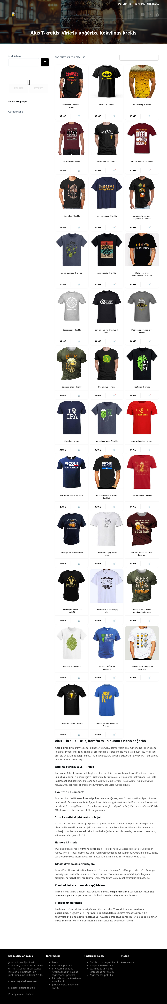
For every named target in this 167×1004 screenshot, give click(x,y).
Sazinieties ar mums (101, 968)
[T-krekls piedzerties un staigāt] (71, 597)
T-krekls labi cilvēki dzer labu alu (142, 564)
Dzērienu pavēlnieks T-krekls (142, 336)
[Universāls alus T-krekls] (71, 712)
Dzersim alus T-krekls (72, 392)
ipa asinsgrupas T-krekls (107, 449)
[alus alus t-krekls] (106, 81)
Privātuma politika (62, 968)
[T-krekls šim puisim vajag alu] (106, 597)
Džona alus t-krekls (106, 392)
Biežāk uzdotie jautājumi (104, 962)
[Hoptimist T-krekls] (142, 369)
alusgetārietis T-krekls (106, 220)
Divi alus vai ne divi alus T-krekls (106, 336)
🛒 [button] (79, 116)
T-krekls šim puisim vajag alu (107, 622)
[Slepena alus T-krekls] (142, 482)
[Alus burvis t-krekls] (71, 139)
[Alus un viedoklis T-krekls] (142, 139)
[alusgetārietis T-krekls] (106, 196)
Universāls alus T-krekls (72, 737)
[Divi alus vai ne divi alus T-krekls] (106, 312)
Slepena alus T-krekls (142, 505)
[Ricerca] (45, 62)
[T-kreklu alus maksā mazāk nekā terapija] (142, 597)
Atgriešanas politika (101, 974)
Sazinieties (124, 4)
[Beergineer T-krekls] (71, 312)
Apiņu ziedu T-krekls (106, 277)
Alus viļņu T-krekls (71, 220)
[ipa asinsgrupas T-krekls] (106, 424)
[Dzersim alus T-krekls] (71, 369)
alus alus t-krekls (106, 104)
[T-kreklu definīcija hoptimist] (106, 655)
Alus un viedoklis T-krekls (142, 163)
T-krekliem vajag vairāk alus (106, 564)
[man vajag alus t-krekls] (142, 424)
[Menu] (142, 14)
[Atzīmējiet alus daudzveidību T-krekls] (142, 254)
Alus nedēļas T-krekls (107, 162)
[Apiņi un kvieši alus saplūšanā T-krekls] (142, 196)
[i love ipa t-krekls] (71, 424)
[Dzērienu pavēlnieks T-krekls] (142, 312)
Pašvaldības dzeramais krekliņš (106, 506)
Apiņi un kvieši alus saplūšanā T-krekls (142, 221)
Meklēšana (14, 56)
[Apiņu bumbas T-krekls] (71, 254)
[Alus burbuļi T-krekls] (142, 81)
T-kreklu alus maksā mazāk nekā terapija (142, 622)
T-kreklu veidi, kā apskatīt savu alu (142, 679)
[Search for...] (67, 15)
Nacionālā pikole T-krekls (72, 506)
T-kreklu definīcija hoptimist (107, 679)
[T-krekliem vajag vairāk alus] (106, 539)
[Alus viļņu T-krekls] (71, 196)
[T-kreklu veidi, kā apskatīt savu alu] (142, 655)
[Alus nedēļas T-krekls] (106, 139)
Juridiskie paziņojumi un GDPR (65, 986)
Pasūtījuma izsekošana (21, 994)
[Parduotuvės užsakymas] (139, 57)
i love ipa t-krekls (71, 447)
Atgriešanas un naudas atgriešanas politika (65, 973)
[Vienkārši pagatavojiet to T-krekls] (106, 712)
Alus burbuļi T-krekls (141, 104)
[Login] (150, 15)
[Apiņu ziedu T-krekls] (106, 254)
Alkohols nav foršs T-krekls (71, 106)
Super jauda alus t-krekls (71, 564)
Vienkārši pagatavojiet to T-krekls (106, 737)
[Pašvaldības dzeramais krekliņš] (106, 482)
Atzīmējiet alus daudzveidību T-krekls (142, 279)
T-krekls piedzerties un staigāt (72, 622)
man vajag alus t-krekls (141, 447)
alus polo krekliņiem (120, 904)
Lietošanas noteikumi (102, 971)
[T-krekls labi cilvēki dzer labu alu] (142, 539)
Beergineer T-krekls (72, 335)
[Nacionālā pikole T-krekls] (71, 482)
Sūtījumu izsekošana (147, 4)
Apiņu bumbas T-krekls (71, 277)
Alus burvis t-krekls (72, 162)
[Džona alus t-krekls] (106, 369)
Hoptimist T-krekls (142, 392)
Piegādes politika (62, 965)
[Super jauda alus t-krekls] (71, 539)
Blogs (55, 962)
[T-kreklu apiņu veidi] (71, 655)
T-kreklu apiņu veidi (72, 678)
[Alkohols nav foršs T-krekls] (71, 81)
